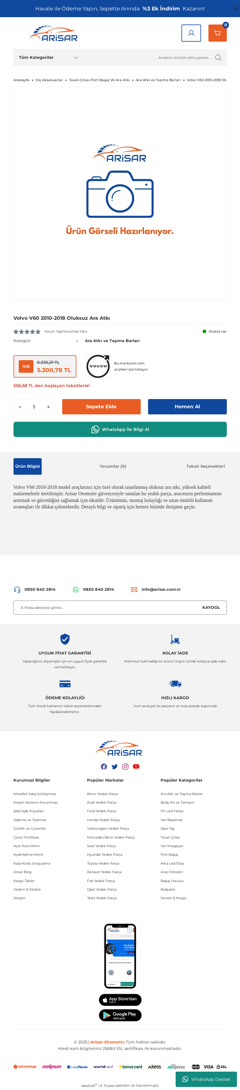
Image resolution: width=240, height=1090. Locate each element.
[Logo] (54, 33)
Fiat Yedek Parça (101, 881)
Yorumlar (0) (113, 466)
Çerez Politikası (26, 837)
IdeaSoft (89, 1085)
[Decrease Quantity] (20, 406)
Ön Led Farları (172, 811)
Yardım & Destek (27, 889)
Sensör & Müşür (173, 898)
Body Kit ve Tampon (177, 802)
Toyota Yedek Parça (103, 863)
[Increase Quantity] (48, 406)
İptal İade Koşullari (28, 811)
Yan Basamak (172, 820)
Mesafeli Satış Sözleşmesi (34, 794)
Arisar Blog (22, 872)
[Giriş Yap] (191, 33)
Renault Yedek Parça (104, 872)
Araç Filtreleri (172, 872)
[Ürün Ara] (154, 57)
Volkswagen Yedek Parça (108, 828)
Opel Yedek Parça (101, 889)
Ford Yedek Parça (101, 811)
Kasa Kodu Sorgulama (31, 863)
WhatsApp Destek (206, 1079)
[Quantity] (34, 406)
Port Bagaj (169, 854)
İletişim (19, 898)
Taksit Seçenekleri (205, 466)
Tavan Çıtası (170, 837)
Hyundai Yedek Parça (104, 854)
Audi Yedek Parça (101, 802)
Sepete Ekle (101, 406)
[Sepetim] (217, 33)
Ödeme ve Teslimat (29, 820)
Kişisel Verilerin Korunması (35, 802)
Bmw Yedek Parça (102, 794)
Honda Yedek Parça (103, 820)
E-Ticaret (107, 1086)
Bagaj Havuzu (172, 881)
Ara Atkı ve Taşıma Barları (112, 340)
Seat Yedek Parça (101, 846)
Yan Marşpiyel (172, 846)
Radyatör (168, 889)
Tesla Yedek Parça (101, 898)
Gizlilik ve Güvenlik (29, 828)
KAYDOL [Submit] (211, 607)
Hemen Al (187, 406)
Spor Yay (168, 828)
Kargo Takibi (23, 881)
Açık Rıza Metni (26, 846)
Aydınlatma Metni (28, 854)
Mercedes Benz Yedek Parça (111, 837)
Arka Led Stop (172, 863)
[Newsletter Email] (120, 608)
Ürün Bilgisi (27, 466)
